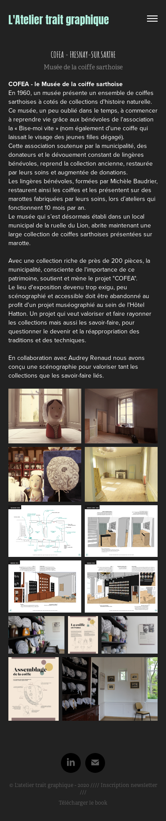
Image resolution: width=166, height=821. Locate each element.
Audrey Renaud (89, 357)
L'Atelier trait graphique (58, 18)
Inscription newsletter (129, 785)
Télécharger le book (83, 802)
